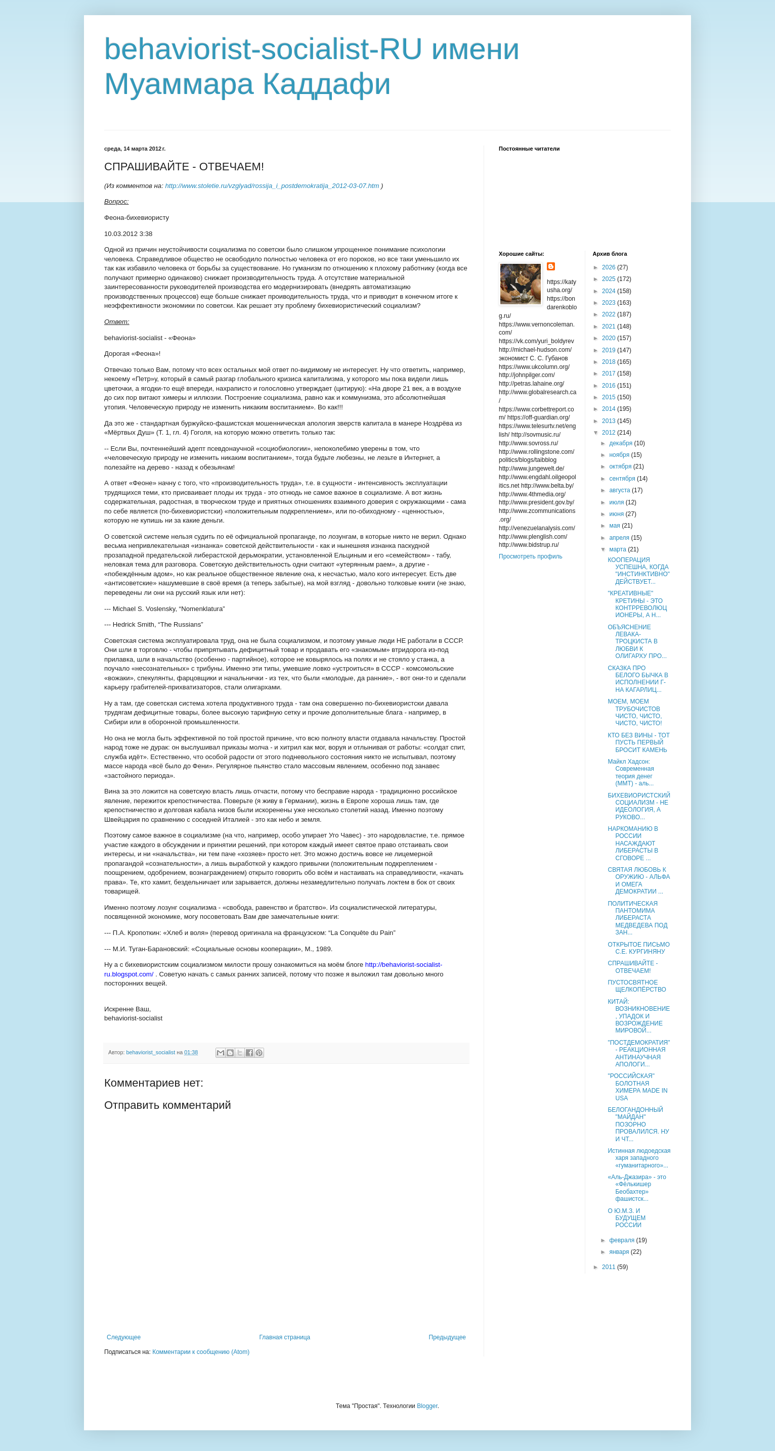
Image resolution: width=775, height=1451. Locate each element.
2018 (609, 361)
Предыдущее (447, 1337)
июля (617, 502)
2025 (609, 279)
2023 (609, 302)
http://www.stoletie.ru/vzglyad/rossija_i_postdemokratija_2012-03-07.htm (272, 186)
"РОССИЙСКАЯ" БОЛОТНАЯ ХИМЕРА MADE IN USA (637, 1086)
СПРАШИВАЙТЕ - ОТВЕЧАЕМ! (633, 967)
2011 (609, 1267)
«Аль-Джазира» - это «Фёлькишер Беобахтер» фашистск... (637, 1188)
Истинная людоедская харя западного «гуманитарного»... (639, 1158)
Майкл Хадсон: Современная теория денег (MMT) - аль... (631, 772)
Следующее (124, 1337)
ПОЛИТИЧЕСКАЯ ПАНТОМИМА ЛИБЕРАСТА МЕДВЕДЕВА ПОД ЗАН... (637, 918)
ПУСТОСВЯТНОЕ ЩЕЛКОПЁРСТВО (637, 986)
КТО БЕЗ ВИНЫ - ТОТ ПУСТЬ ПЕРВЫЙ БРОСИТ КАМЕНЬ (639, 743)
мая (615, 525)
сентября (623, 478)
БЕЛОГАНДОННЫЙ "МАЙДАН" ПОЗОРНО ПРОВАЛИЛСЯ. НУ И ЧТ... (638, 1124)
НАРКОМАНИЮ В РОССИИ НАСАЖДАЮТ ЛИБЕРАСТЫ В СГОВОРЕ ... (633, 843)
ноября (620, 454)
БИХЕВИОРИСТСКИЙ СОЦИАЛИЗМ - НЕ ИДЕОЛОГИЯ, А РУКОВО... (639, 806)
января (619, 1251)
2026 (609, 267)
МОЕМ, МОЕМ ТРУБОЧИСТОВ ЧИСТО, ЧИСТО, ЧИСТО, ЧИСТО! (635, 712)
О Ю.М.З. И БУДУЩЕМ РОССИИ (626, 1218)
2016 (609, 385)
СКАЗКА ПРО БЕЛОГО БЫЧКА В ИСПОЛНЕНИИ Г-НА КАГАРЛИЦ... (638, 679)
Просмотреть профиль (531, 556)
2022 (609, 314)
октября (621, 466)
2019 (609, 350)
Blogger (427, 1406)
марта (618, 549)
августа (620, 490)
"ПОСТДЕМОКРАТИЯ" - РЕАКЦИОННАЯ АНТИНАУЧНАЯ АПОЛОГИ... (639, 1053)
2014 (609, 408)
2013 (609, 421)
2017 (609, 373)
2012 (609, 432)
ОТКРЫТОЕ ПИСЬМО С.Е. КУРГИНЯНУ (639, 948)
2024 (609, 291)
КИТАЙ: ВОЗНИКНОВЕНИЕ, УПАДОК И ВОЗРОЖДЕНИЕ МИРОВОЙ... (639, 1016)
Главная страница (285, 1337)
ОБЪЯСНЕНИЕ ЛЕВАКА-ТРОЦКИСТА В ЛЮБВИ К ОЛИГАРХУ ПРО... (637, 642)
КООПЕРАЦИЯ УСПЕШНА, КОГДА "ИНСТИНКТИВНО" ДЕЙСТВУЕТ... (639, 570)
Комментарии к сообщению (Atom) (200, 1351)
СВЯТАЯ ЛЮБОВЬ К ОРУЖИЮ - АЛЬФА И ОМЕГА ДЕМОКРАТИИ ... (639, 880)
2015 (609, 397)
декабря (621, 443)
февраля (622, 1240)
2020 (609, 338)
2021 (609, 326)
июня (617, 514)
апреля (620, 537)
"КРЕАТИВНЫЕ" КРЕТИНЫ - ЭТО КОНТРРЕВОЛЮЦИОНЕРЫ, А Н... (637, 604)
